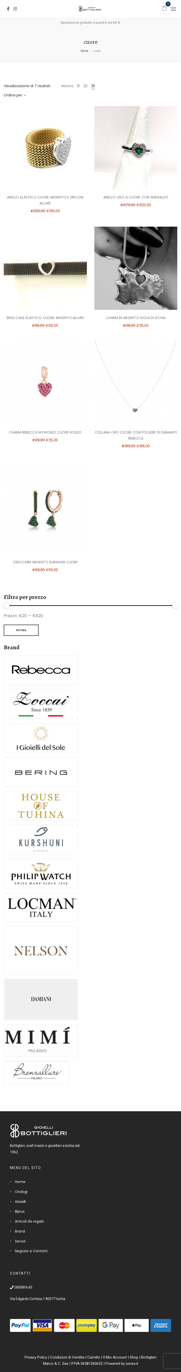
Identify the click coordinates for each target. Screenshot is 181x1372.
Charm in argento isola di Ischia (136, 317)
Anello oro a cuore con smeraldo (135, 197)
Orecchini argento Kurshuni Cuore (45, 562)
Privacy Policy (36, 1357)
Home (84, 51)
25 (93, 85)
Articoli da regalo (29, 1221)
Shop (134, 1357)
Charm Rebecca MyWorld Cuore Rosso (45, 432)
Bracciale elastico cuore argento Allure (45, 317)
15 (78, 85)
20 (85, 85)
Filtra (21, 630)
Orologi (21, 1191)
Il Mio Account (115, 1357)
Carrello (93, 1357)
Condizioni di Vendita (67, 1357)
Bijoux (20, 1211)
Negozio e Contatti (31, 1250)
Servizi (20, 1241)
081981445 (21, 1287)
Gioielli (20, 1201)
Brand (20, 1231)
